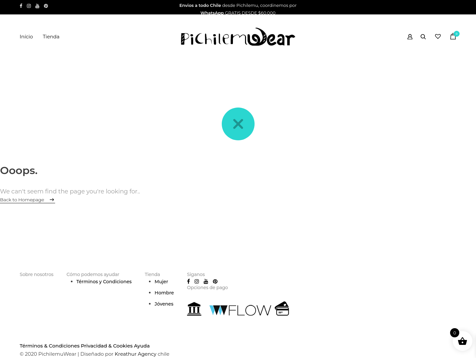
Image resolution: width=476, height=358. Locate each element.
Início (26, 36)
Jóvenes (164, 304)
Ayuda (142, 346)
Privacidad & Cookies (107, 346)
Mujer (161, 282)
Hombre (164, 293)
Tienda (51, 36)
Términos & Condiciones (49, 346)
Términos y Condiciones (104, 282)
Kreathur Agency (136, 354)
